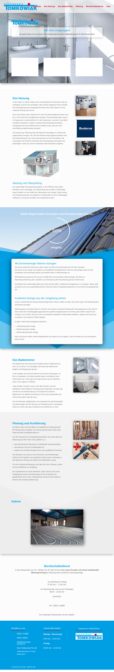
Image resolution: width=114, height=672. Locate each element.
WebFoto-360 (31, 667)
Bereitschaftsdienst (94, 6)
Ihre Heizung (49, 6)
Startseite (37, 6)
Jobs (108, 6)
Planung (79, 6)
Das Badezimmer (65, 6)
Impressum (83, 629)
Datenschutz (94, 629)
